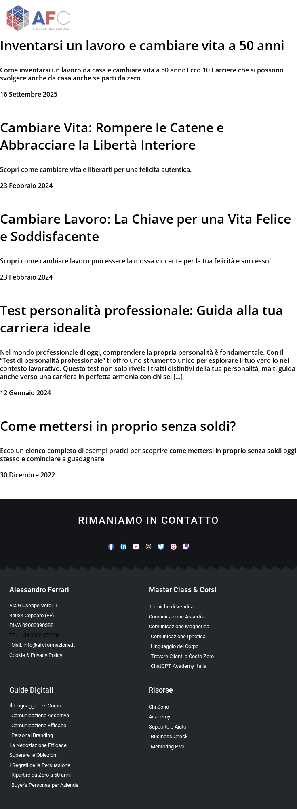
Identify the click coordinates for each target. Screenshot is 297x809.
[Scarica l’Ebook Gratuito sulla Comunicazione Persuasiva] (79, 765)
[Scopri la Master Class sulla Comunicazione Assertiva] (218, 617)
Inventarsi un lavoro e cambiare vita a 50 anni (142, 45)
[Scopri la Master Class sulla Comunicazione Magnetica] (218, 627)
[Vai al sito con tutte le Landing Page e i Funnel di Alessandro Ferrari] (218, 717)
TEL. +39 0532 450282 (34, 635)
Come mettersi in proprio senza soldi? (118, 425)
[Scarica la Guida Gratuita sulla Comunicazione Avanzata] (79, 726)
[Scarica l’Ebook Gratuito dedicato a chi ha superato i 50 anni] (79, 775)
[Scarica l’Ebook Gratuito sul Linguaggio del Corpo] (79, 706)
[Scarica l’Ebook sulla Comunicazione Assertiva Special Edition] (79, 716)
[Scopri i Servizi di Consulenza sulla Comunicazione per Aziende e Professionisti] (218, 727)
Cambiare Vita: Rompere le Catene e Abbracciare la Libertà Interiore (112, 136)
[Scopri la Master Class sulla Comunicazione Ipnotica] (218, 637)
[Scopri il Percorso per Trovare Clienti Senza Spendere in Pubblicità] (218, 656)
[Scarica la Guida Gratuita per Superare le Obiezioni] (79, 755)
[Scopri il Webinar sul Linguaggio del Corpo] (218, 646)
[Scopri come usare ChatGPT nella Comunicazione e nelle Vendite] (218, 666)
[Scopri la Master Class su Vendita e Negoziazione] (218, 607)
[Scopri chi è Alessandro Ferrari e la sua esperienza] (218, 707)
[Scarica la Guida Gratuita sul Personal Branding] (79, 735)
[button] (285, 18)
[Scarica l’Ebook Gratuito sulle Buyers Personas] (79, 785)
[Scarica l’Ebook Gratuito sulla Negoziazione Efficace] (79, 745)
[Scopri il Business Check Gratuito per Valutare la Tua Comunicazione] (218, 737)
